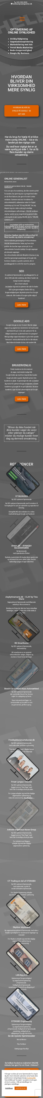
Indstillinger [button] (9, 1088)
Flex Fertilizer (21, 1044)
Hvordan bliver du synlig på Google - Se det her (21, 110)
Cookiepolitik (31, 1078)
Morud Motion (21, 1040)
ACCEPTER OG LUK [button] (20, 1088)
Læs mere (21, 304)
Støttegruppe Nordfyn (21, 1049)
